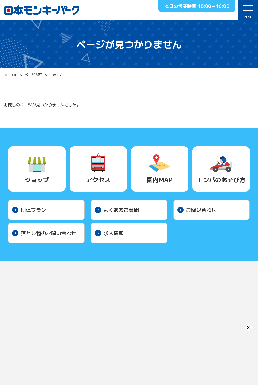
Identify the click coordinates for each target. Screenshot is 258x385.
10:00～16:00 (213, 6)
